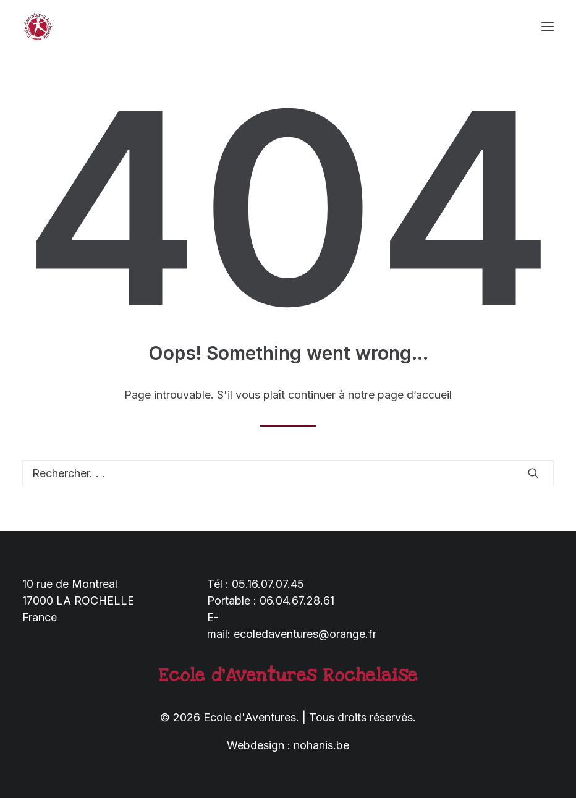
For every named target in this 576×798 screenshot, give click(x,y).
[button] (547, 26)
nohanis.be (321, 745)
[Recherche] (288, 473)
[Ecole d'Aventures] (37, 26)
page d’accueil (415, 394)
